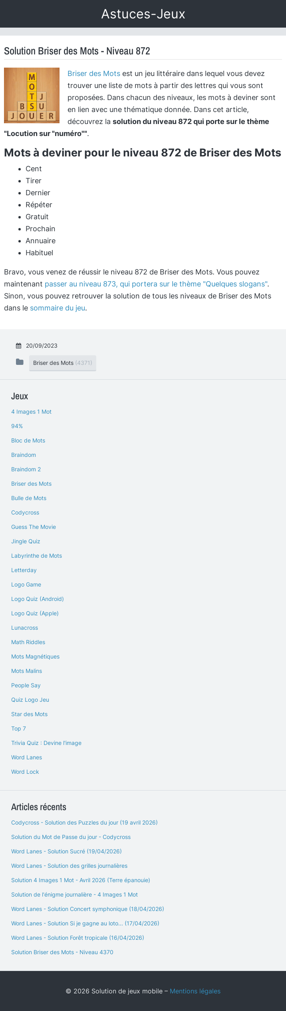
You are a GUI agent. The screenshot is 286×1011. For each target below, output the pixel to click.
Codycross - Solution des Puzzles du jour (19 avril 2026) (84, 822)
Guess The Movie (33, 526)
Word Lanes (26, 757)
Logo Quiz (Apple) (35, 613)
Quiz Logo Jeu (30, 699)
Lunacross (24, 627)
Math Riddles (28, 642)
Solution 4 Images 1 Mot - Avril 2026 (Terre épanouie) (80, 880)
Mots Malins (26, 670)
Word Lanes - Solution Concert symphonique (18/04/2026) (87, 908)
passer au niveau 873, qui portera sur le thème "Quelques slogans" (156, 284)
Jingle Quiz (25, 541)
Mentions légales (195, 991)
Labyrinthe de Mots (36, 555)
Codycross (25, 512)
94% (17, 425)
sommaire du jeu (57, 308)
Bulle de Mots (28, 497)
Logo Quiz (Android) (37, 598)
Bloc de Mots (28, 440)
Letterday (24, 570)
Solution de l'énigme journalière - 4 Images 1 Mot (74, 894)
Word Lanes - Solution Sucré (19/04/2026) (66, 851)
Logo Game (26, 584)
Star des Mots (29, 714)
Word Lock (25, 771)
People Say (26, 685)
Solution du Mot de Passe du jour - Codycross (71, 836)
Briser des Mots (94, 73)
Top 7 (18, 728)
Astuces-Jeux (143, 14)
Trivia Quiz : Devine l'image (46, 742)
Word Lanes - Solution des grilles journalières (69, 865)
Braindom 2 (26, 469)
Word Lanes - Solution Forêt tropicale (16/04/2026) (77, 937)
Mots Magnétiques (35, 656)
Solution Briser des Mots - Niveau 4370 (62, 952)
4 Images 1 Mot (31, 411)
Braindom (23, 454)
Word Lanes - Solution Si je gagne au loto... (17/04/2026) (85, 923)
